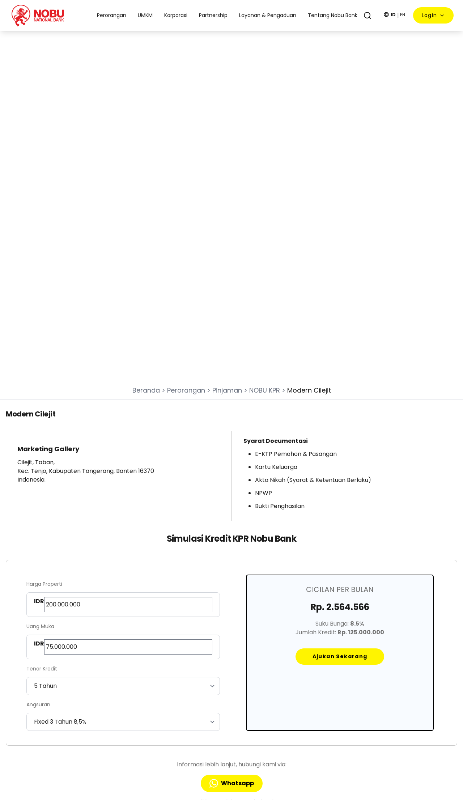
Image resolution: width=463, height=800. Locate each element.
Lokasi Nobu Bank (299, 690)
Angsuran (38, 473)
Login (433, 15)
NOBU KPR (264, 158)
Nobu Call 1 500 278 (41, 736)
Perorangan (186, 158)
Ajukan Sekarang (340, 424)
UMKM (195, 672)
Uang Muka (40, 394)
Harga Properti (44, 352)
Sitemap (288, 699)
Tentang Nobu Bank (302, 662)
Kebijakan (290, 681)
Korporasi (199, 681)
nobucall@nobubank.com (49, 723)
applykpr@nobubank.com (251, 570)
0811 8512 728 (33, 749)
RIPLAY (285, 708)
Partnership (202, 690)
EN (402, 15)
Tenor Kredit (41, 437)
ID (393, 15)
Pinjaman (227, 158)
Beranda (146, 158)
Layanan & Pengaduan (306, 672)
